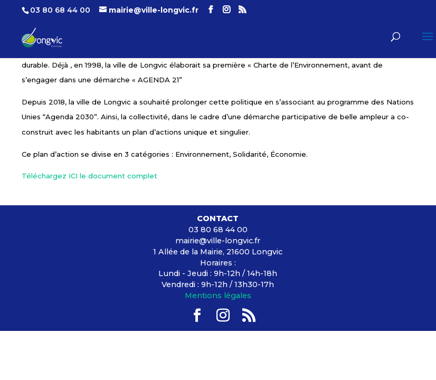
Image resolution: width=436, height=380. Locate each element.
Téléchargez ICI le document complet (89, 176)
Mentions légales (218, 295)
